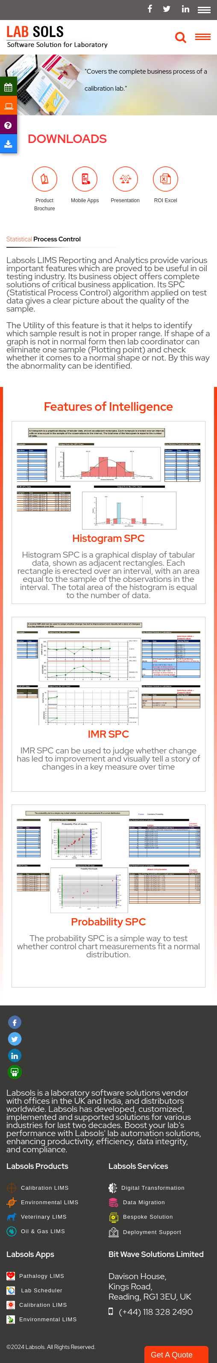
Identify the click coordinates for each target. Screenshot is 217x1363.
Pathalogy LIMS (35, 1276)
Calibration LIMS (37, 1188)
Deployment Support (145, 1232)
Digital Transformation (146, 1188)
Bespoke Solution (140, 1217)
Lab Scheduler (34, 1290)
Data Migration (136, 1202)
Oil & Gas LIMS (35, 1231)
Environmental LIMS (42, 1202)
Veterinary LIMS (36, 1217)
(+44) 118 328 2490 (150, 1311)
